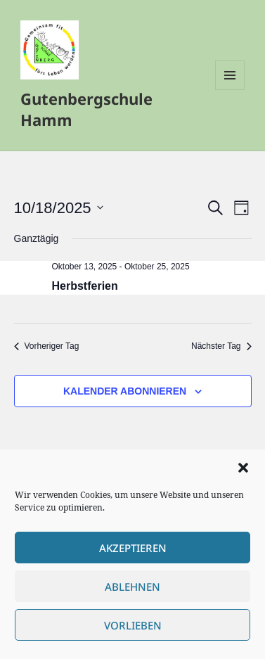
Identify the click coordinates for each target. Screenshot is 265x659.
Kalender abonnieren (124, 391)
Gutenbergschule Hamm (86, 109)
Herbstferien (85, 286)
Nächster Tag (221, 346)
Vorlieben (133, 625)
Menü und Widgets (230, 89)
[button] (243, 468)
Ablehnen (132, 587)
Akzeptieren (133, 548)
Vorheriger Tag (46, 346)
